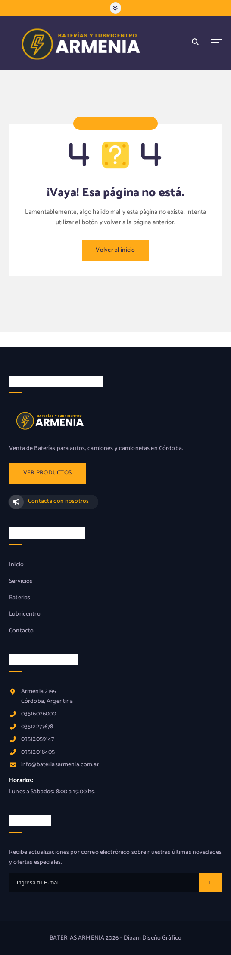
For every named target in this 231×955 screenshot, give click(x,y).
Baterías (19, 598)
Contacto (21, 631)
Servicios (20, 581)
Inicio (16, 565)
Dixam (132, 938)
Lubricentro (25, 614)
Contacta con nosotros (58, 501)
